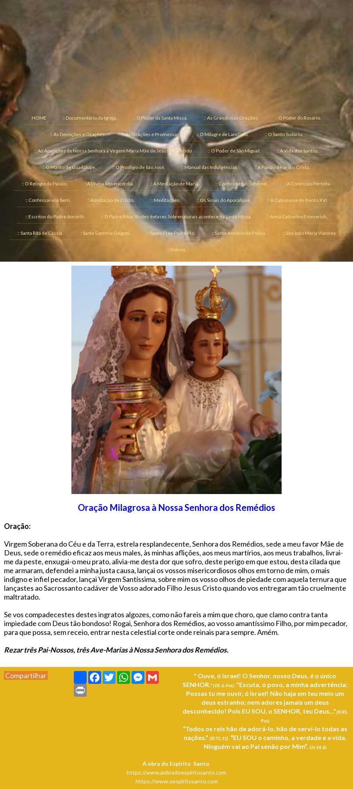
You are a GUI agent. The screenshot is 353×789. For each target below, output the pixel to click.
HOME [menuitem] (39, 118)
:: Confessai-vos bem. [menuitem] (48, 200)
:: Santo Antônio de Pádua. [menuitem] (238, 233)
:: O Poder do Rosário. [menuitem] (298, 118)
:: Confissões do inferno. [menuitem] (241, 184)
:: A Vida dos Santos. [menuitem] (298, 151)
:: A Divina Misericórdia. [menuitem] (109, 184)
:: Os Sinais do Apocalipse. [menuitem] (224, 200)
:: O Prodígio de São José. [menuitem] (138, 167)
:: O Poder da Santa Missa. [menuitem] (160, 118)
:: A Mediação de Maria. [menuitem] (174, 184)
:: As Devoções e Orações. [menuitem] (78, 134)
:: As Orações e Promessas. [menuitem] (151, 134)
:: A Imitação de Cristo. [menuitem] (110, 200)
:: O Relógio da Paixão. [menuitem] (45, 184)
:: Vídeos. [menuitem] (177, 249)
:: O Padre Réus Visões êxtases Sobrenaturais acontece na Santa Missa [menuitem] (176, 217)
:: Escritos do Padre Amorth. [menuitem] (55, 217)
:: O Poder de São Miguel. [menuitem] (234, 151)
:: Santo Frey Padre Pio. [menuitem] (171, 233)
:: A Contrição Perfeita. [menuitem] (307, 184)
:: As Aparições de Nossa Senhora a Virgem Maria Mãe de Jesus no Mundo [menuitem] (113, 151)
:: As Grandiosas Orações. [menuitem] (231, 118)
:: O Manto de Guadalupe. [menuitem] (69, 167)
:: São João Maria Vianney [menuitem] (309, 233)
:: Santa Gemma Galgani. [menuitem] (105, 233)
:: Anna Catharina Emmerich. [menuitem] (297, 217)
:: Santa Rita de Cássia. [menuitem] (40, 233)
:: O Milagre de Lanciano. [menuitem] (223, 134)
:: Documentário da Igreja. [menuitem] (90, 118)
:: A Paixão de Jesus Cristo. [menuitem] (282, 167)
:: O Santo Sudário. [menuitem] (284, 134)
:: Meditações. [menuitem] (165, 200)
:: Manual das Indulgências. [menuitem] (209, 167)
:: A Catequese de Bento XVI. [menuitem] (297, 200)
